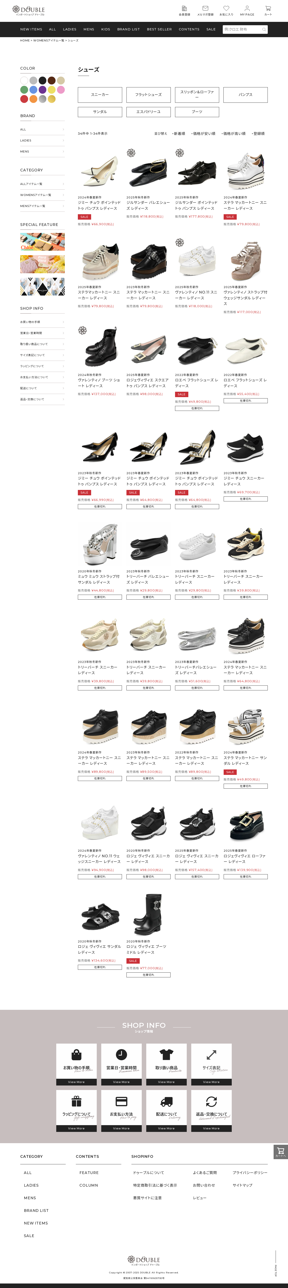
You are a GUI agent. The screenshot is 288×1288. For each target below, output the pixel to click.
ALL (52, 29)
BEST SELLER (159, 29)
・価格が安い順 (203, 134)
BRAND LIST (128, 29)
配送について (28, 388)
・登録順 (258, 134)
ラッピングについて (32, 366)
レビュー (200, 1198)
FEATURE (89, 1173)
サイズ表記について (32, 355)
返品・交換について (32, 399)
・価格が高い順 (233, 134)
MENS (88, 29)
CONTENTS (189, 29)
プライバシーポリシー (250, 1173)
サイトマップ (242, 1185)
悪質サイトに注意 (147, 1198)
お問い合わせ (204, 1185)
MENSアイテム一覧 (32, 206)
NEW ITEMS (31, 29)
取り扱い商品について (34, 344)
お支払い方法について (34, 377)
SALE (211, 29)
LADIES (25, 140)
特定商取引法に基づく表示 (155, 1185)
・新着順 (178, 134)
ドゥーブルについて (148, 1173)
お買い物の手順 (30, 322)
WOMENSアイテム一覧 (48, 40)
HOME (25, 40)
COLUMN (88, 1185)
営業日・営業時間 (31, 333)
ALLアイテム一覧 (31, 184)
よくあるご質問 (205, 1173)
